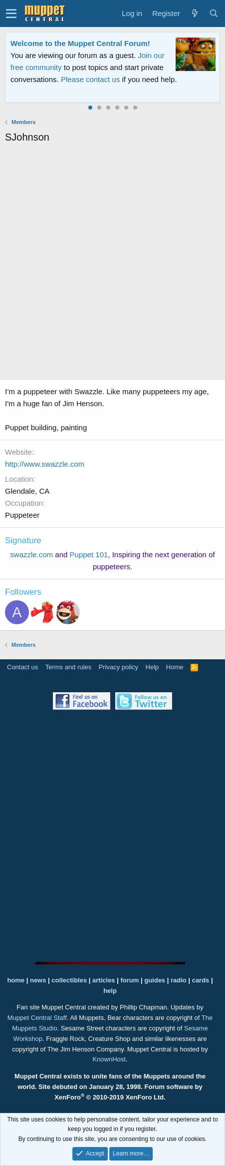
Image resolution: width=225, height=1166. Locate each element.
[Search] (213, 14)
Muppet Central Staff (37, 1017)
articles (104, 980)
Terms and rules (68, 667)
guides (154, 980)
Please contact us (90, 79)
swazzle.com (31, 554)
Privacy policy (118, 667)
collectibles (69, 980)
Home (175, 667)
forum (129, 980)
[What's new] (194, 14)
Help (152, 667)
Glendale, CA (27, 491)
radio (179, 980)
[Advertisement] (112, 263)
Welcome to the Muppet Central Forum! (80, 43)
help (110, 990)
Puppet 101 (89, 554)
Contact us (22, 667)
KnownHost (108, 1059)
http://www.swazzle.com (44, 464)
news (38, 980)
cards (201, 980)
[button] (11, 13)
